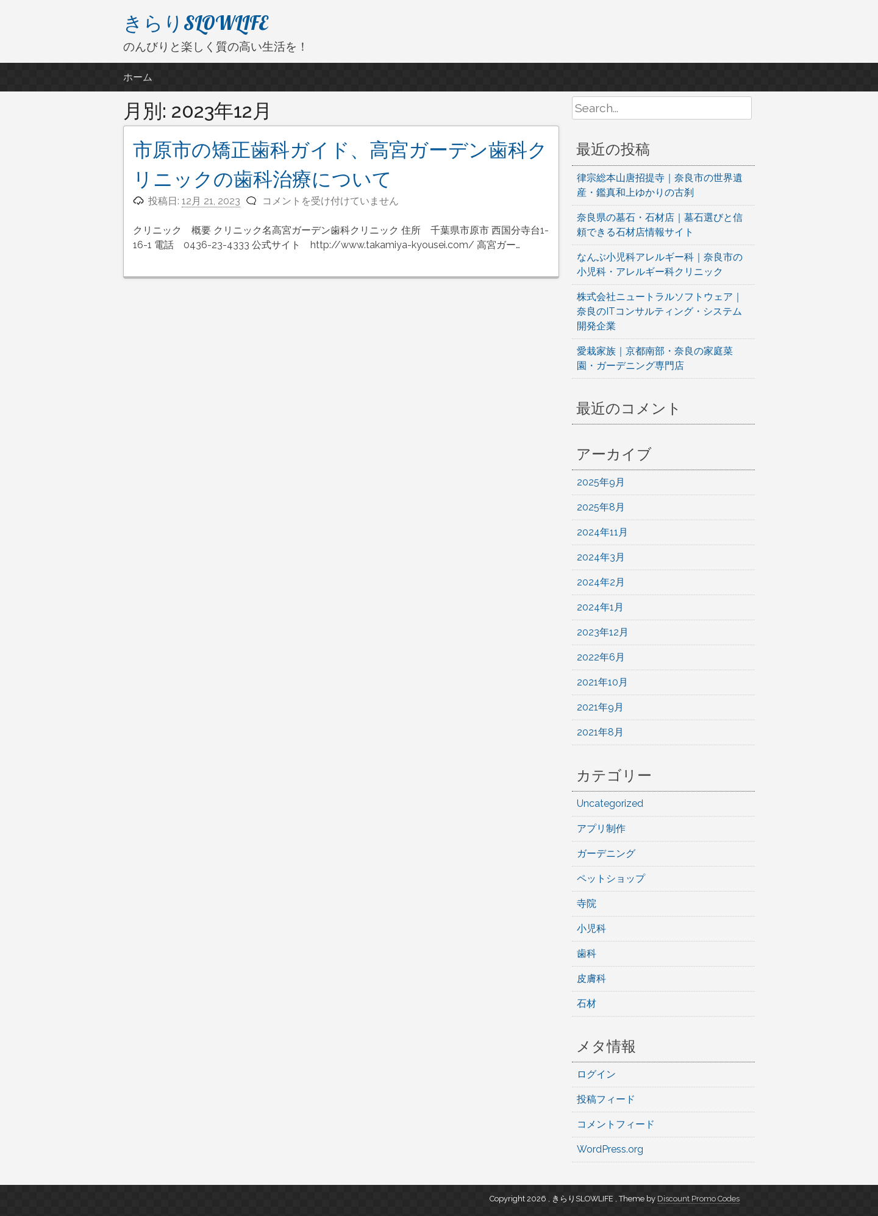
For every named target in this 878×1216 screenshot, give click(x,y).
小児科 (591, 928)
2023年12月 (603, 632)
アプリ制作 (601, 828)
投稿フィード (606, 1099)
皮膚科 (591, 978)
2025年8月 (601, 507)
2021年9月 (600, 707)
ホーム (137, 77)
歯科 (586, 953)
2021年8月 (600, 732)
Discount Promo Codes (698, 1198)
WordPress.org (610, 1149)
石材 (586, 1003)
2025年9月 (601, 482)
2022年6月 (601, 657)
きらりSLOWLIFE (195, 22)
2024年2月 (601, 582)
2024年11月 (602, 532)
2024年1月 (600, 607)
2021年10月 (602, 682)
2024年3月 (601, 557)
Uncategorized (610, 803)
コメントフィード (616, 1124)
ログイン (596, 1074)
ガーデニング (606, 853)
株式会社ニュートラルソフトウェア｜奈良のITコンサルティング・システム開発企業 (660, 311)
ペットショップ (611, 878)
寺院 (586, 903)
